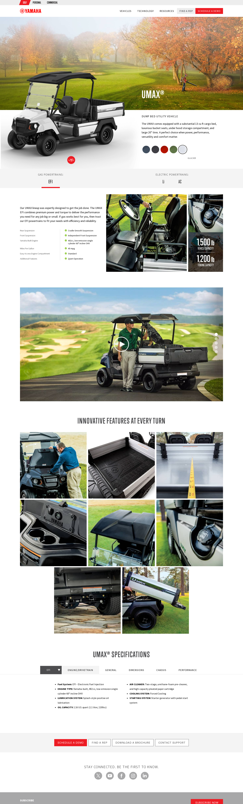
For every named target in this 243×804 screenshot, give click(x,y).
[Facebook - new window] (121, 775)
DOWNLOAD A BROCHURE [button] (132, 742)
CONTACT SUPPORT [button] (172, 742)
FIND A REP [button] (99, 742)
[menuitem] (25, 2)
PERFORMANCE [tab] (188, 669)
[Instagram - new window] (133, 775)
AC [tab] (180, 181)
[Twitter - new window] (98, 775)
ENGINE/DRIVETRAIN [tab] (80, 669)
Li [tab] (164, 181)
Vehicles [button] (125, 11)
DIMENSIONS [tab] (136, 669)
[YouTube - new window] (110, 775)
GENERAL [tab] (111, 669)
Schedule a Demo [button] (209, 11)
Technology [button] (145, 11)
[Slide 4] (216, 351)
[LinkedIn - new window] (145, 775)
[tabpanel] (121, 233)
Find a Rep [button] (186, 11)
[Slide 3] (216, 347)
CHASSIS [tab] (161, 669)
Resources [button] (167, 11)
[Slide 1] (216, 338)
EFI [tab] (51, 181)
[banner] (30, 11)
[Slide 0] (216, 334)
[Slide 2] (216, 343)
